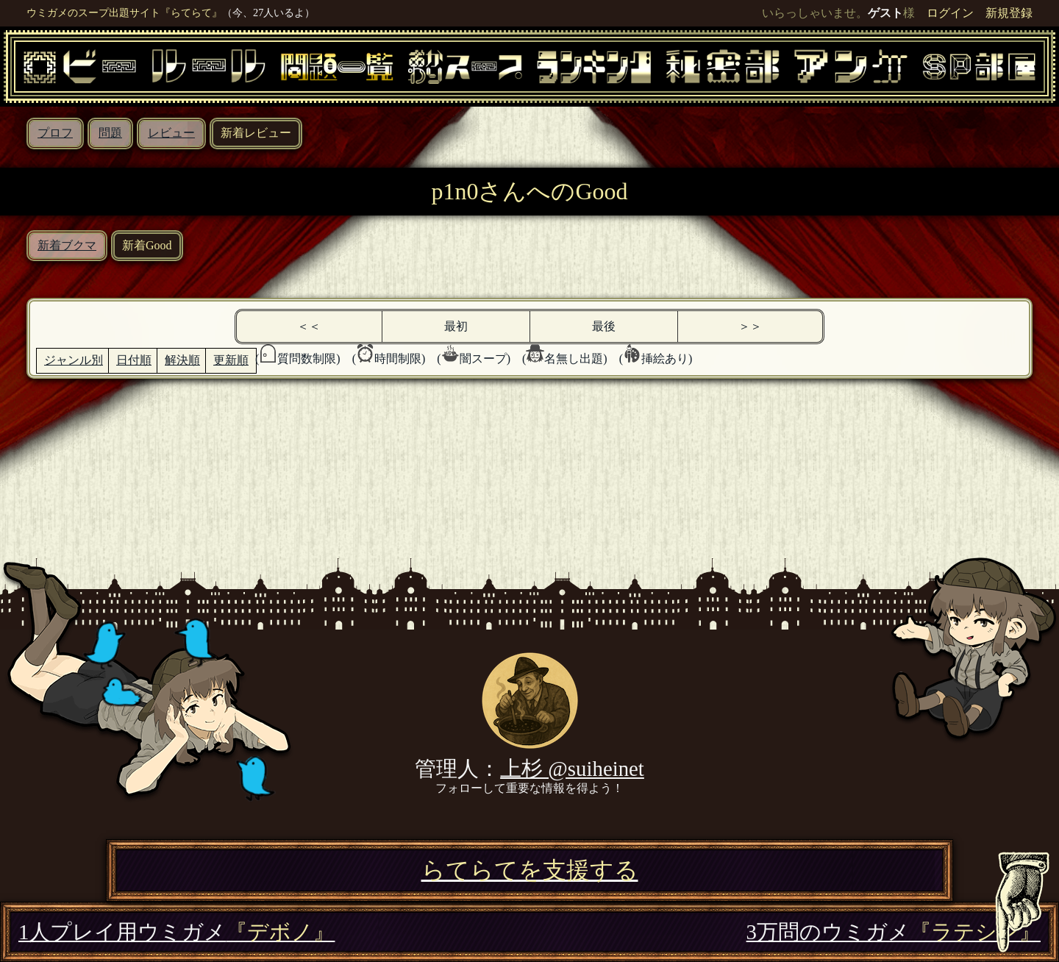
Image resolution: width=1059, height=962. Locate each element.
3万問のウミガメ (893, 932)
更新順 (231, 360)
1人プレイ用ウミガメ (176, 932)
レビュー (171, 133)
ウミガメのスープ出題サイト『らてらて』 (124, 12)
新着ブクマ (67, 245)
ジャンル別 (73, 360)
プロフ (55, 133)
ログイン (950, 13)
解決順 (182, 360)
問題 (110, 133)
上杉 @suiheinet (572, 768)
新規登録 (1009, 13)
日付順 (133, 360)
